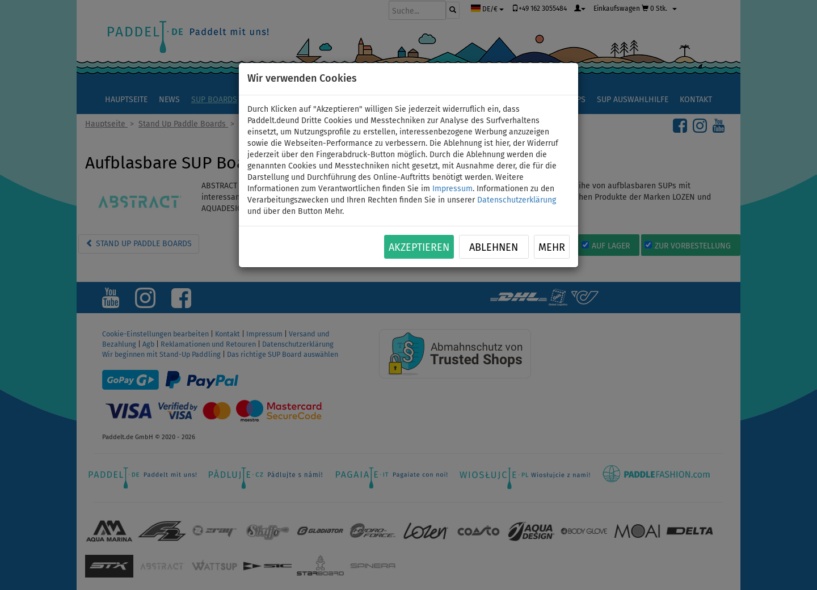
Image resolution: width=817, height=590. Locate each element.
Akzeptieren (419, 247)
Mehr (551, 247)
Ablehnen (494, 247)
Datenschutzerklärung (516, 200)
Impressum (452, 188)
